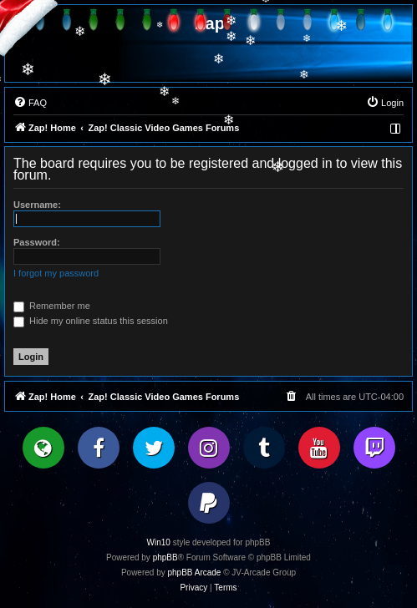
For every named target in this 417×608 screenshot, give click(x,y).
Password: (36, 242)
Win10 (158, 542)
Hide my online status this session (90, 321)
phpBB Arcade (194, 572)
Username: (37, 205)
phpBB (165, 557)
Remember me (51, 306)
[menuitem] (30, 103)
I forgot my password (56, 273)
